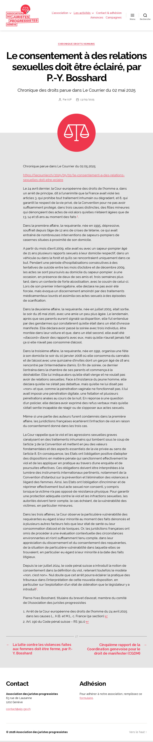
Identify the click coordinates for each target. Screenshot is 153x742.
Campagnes (114, 18)
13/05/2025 (87, 100)
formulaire (86, 699)
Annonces (96, 18)
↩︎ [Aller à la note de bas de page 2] (87, 623)
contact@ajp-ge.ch (18, 710)
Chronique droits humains (76, 45)
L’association (60, 13)
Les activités (82, 13)
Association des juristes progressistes (42, 733)
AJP (69, 100)
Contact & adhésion (109, 13)
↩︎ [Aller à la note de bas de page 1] (106, 617)
